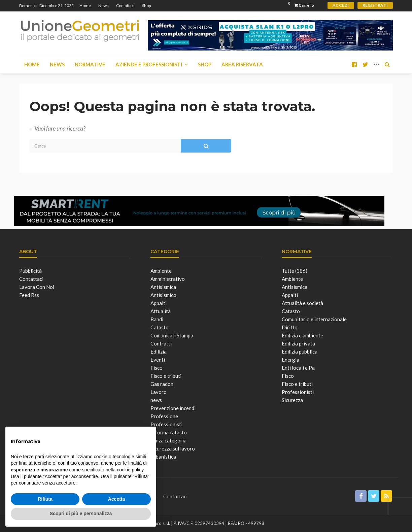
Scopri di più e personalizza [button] (81, 513)
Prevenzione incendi (173, 408)
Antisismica (163, 287)
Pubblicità (30, 271)
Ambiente (161, 271)
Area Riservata (242, 64)
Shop (146, 5)
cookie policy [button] (130, 469)
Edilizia (158, 351)
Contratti (161, 343)
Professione (164, 416)
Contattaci (125, 5)
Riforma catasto (168, 432)
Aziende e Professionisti (148, 64)
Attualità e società (302, 303)
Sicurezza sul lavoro (172, 448)
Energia (290, 360)
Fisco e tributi (165, 376)
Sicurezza (292, 400)
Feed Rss (29, 295)
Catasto (159, 327)
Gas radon (161, 384)
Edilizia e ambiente (302, 335)
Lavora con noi (36, 287)
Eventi (157, 360)
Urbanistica (163, 457)
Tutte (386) (294, 271)
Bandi (156, 319)
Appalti (158, 303)
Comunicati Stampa (171, 335)
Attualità (160, 311)
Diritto (290, 327)
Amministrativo (167, 279)
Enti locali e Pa (298, 368)
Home (85, 5)
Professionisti (166, 424)
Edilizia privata (298, 343)
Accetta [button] (116, 499)
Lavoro (158, 392)
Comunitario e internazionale (314, 319)
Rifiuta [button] (45, 499)
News (103, 5)
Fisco (156, 368)
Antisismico (163, 295)
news (156, 400)
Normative (90, 64)
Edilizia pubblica (299, 351)
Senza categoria (168, 440)
